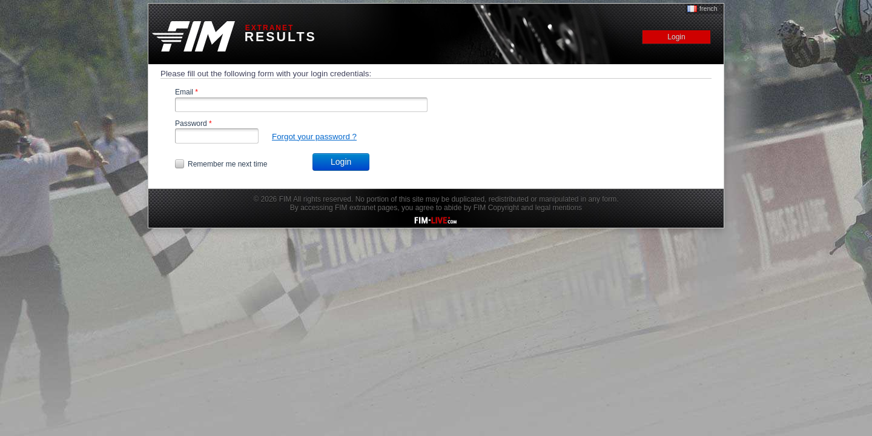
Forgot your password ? (314, 136)
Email (186, 92)
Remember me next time (227, 164)
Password (193, 123)
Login (341, 162)
